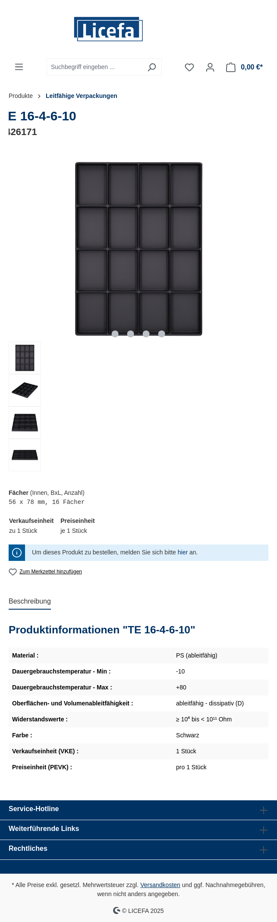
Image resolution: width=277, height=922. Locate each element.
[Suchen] (152, 67)
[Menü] (19, 67)
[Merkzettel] (189, 67)
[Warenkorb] (244, 67)
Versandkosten (160, 884)
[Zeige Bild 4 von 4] (161, 333)
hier (183, 552)
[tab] (30, 602)
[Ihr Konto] (210, 67)
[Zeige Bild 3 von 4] (146, 333)
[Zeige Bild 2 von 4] (130, 333)
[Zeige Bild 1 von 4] (115, 333)
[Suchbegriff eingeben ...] (94, 67)
